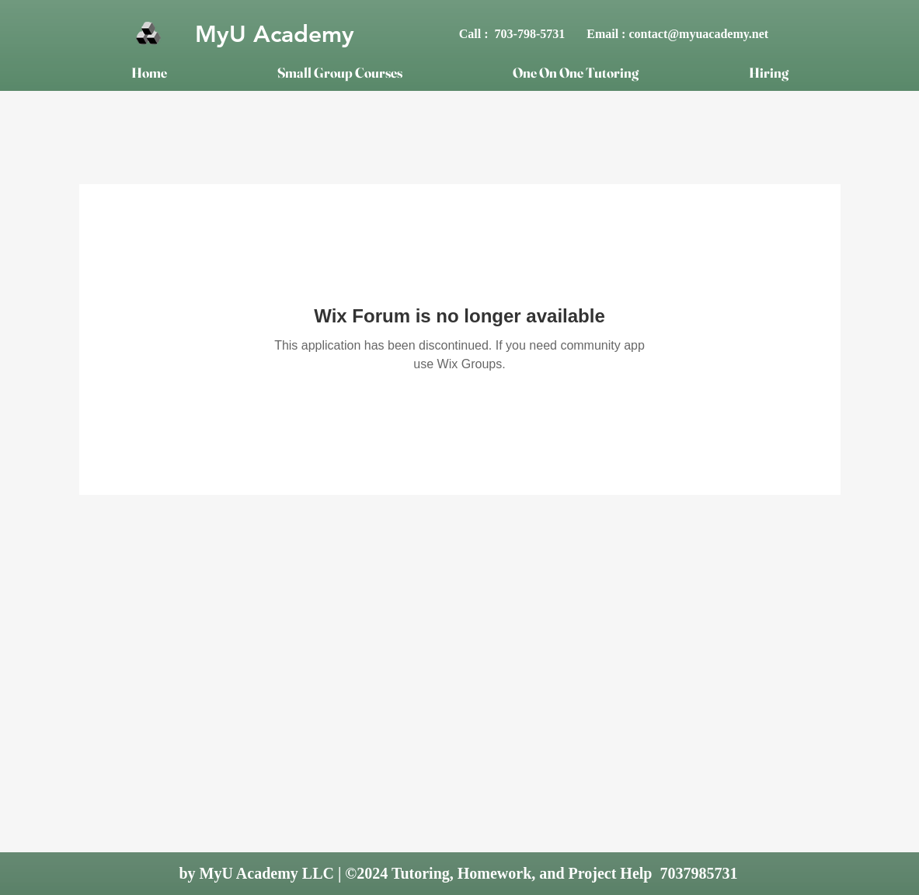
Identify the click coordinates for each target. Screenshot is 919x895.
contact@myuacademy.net (698, 33)
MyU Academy (274, 34)
